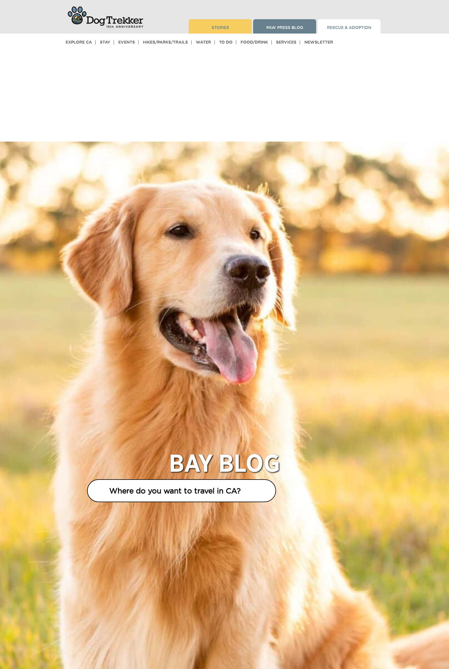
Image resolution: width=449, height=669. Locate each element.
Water (203, 42)
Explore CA (79, 42)
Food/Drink (254, 42)
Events (126, 42)
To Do (226, 42)
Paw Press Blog (284, 27)
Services (286, 42)
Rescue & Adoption (349, 27)
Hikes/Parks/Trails (165, 42)
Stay (105, 42)
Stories (220, 27)
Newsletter (318, 42)
